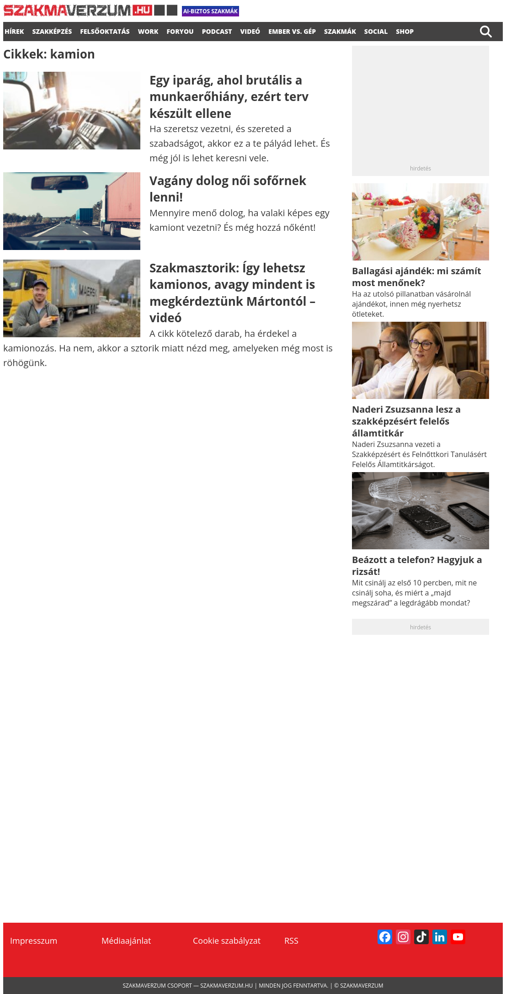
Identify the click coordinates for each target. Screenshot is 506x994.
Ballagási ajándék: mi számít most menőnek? (416, 277)
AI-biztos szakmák (210, 11)
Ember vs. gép (292, 30)
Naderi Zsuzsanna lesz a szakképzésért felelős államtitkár (406, 421)
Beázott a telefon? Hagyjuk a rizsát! (417, 565)
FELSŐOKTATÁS (104, 30)
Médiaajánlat (126, 940)
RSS (291, 940)
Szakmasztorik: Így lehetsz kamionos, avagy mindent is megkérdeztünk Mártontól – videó (232, 293)
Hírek (14, 30)
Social (376, 30)
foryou (179, 30)
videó (250, 30)
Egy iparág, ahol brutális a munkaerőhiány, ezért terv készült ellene (229, 97)
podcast (217, 30)
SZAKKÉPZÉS (52, 30)
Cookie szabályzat (227, 940)
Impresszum (33, 940)
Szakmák (340, 30)
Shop (405, 30)
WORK (148, 30)
